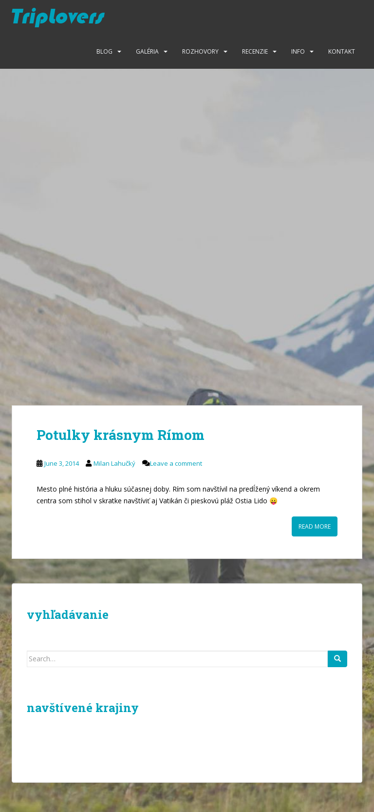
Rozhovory (200, 51)
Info (298, 51)
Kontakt (341, 51)
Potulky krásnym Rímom (121, 435)
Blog (104, 51)
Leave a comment (176, 463)
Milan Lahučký (114, 463)
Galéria (147, 51)
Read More (315, 526)
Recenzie (255, 51)
